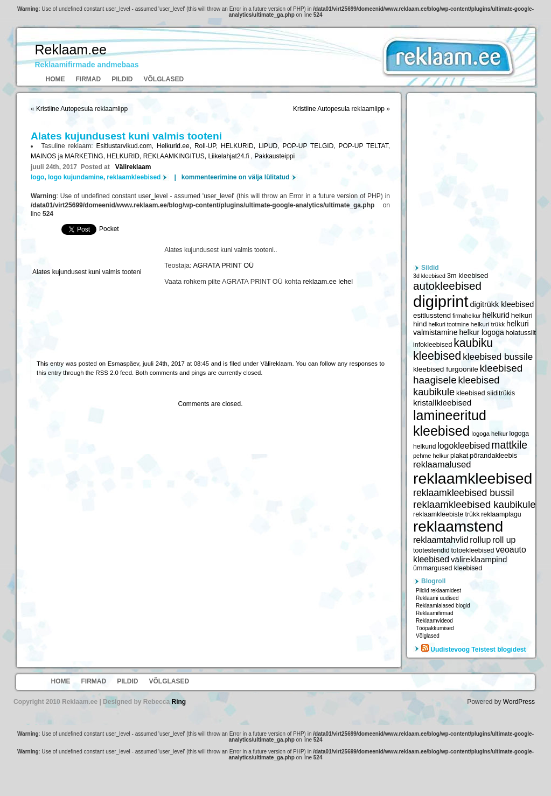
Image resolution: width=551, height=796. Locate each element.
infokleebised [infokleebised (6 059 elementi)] (432, 344)
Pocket (109, 229)
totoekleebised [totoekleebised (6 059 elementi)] (472, 550)
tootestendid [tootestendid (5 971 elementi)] (431, 550)
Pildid (121, 79)
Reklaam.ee (71, 49)
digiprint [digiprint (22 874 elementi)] (441, 301)
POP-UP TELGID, (310, 146)
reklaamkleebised (134, 177)
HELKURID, (240, 146)
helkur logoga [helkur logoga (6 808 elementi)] (481, 332)
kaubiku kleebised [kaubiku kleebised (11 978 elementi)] (453, 349)
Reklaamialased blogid (443, 606)
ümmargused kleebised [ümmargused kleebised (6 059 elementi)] (447, 568)
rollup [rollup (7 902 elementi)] (480, 539)
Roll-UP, (207, 146)
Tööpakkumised (435, 628)
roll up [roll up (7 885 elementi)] (503, 539)
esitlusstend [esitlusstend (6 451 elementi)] (432, 315)
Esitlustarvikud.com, (126, 146)
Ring (178, 702)
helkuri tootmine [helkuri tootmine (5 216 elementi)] (448, 324)
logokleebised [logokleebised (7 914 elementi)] (463, 445)
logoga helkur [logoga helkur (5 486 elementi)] (489, 433)
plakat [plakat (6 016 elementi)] (459, 455)
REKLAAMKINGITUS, (175, 156)
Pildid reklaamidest (438, 590)
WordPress (519, 702)
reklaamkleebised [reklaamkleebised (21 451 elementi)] (472, 478)
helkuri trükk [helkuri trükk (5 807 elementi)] (487, 324)
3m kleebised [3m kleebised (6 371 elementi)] (468, 275)
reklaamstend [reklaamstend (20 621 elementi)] (458, 526)
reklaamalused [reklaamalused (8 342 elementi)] (442, 464)
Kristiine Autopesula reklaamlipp (82, 109)
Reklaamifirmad (434, 613)
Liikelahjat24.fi (229, 156)
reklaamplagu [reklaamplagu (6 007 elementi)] (501, 514)
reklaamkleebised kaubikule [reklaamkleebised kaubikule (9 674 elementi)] (474, 504)
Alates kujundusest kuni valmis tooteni (87, 272)
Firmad (88, 79)
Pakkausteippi (274, 156)
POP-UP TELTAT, (364, 146)
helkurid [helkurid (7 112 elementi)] (496, 315)
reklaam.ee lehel (328, 281)
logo (37, 177)
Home (55, 79)
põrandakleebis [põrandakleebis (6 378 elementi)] (493, 455)
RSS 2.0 (107, 372)
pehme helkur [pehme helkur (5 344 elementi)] (431, 455)
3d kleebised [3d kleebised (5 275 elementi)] (429, 276)
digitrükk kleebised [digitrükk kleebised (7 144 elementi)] (502, 304)
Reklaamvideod (434, 621)
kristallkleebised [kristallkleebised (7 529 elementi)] (442, 402)
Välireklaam (133, 167)
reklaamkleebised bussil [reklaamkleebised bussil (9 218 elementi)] (463, 492)
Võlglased (164, 79)
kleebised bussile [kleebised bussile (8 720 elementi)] (498, 357)
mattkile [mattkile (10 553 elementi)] (509, 445)
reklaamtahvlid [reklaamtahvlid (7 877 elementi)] (441, 539)
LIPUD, (271, 146)
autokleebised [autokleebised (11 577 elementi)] (447, 286)
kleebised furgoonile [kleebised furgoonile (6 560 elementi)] (445, 369)
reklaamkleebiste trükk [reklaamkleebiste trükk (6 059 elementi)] (446, 514)
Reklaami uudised (437, 598)
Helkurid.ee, (175, 146)
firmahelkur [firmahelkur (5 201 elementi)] (466, 315)
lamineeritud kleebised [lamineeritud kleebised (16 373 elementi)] (449, 423)
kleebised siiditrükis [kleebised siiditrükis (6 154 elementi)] (485, 393)
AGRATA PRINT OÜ (223, 265)
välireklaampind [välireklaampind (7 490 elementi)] (479, 559)
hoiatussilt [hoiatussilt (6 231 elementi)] (520, 333)
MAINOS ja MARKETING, (69, 156)
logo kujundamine (75, 177)
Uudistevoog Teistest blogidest (478, 649)
